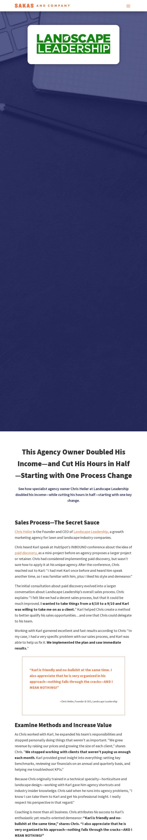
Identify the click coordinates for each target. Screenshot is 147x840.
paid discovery (26, 553)
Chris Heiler (23, 531)
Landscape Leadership (91, 531)
